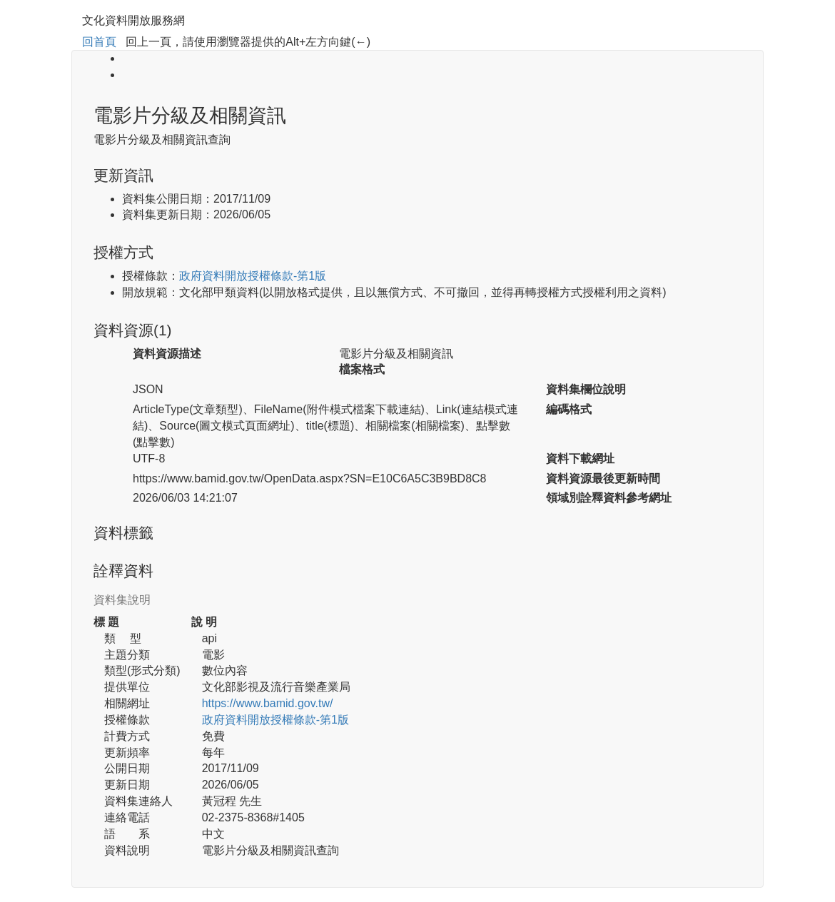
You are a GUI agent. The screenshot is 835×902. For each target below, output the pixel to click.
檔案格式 (362, 369)
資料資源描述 (167, 354)
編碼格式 (569, 409)
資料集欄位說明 (586, 389)
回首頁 (99, 42)
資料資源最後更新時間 (603, 478)
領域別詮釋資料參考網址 (609, 498)
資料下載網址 (580, 458)
